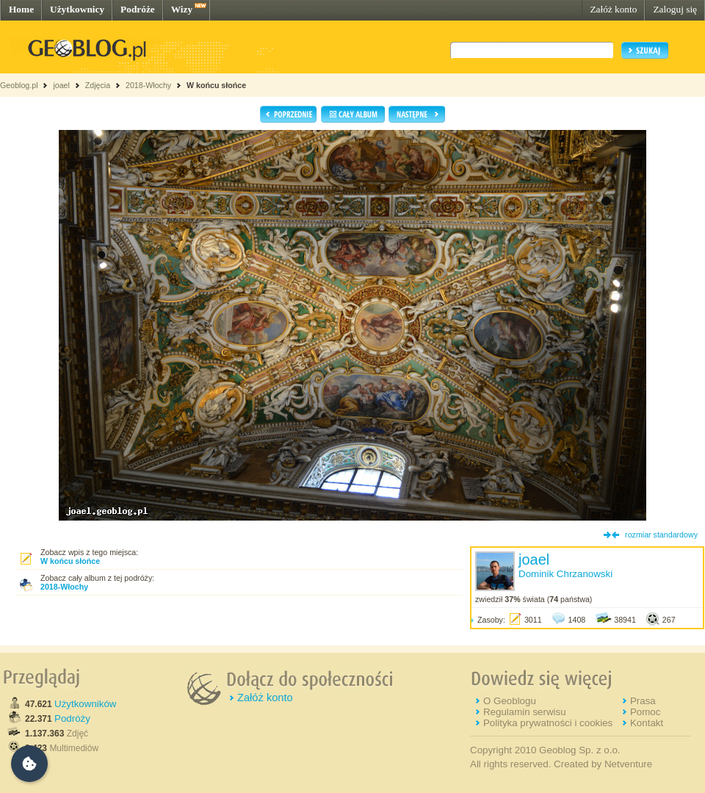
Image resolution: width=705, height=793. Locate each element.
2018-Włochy (148, 85)
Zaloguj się (675, 9)
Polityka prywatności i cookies (547, 722)
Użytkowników (85, 703)
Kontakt (646, 722)
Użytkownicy (77, 9)
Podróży (72, 718)
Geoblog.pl (19, 85)
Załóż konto (613, 9)
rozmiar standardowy (661, 534)
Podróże (137, 9)
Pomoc (645, 711)
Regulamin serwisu (524, 711)
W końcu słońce (216, 85)
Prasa (643, 700)
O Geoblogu (509, 700)
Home (21, 9)
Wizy (181, 9)
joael (61, 85)
